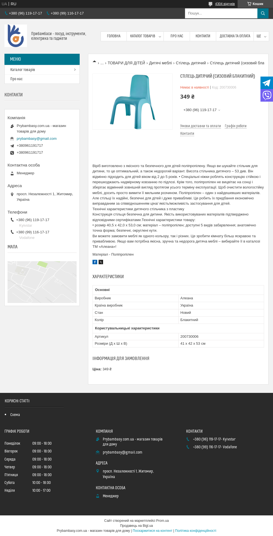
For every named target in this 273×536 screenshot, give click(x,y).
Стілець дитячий (191, 63)
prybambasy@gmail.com (37, 138)
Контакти (203, 36)
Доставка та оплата (235, 36)
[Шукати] (263, 13)
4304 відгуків (225, 4)
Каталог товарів (142, 36)
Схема (15, 415)
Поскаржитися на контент (152, 531)
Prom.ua (162, 521)
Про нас (176, 36)
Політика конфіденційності (195, 531)
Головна (113, 36)
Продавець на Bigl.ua (136, 526)
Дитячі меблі (160, 63)
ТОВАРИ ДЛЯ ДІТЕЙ (126, 63)
